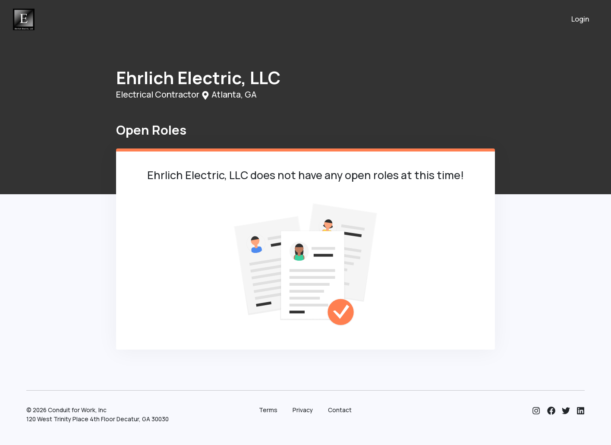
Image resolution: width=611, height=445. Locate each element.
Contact (340, 410)
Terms (268, 410)
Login (580, 19)
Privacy (303, 410)
